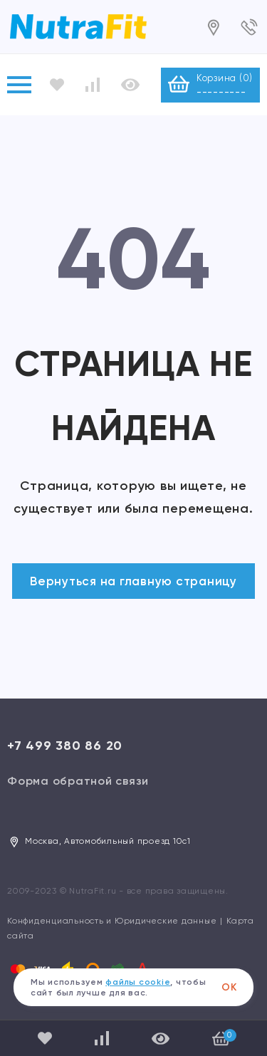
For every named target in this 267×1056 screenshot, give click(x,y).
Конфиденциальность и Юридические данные (111, 921)
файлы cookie (137, 982)
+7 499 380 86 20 (64, 745)
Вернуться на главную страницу (133, 581)
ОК (229, 987)
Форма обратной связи (78, 781)
